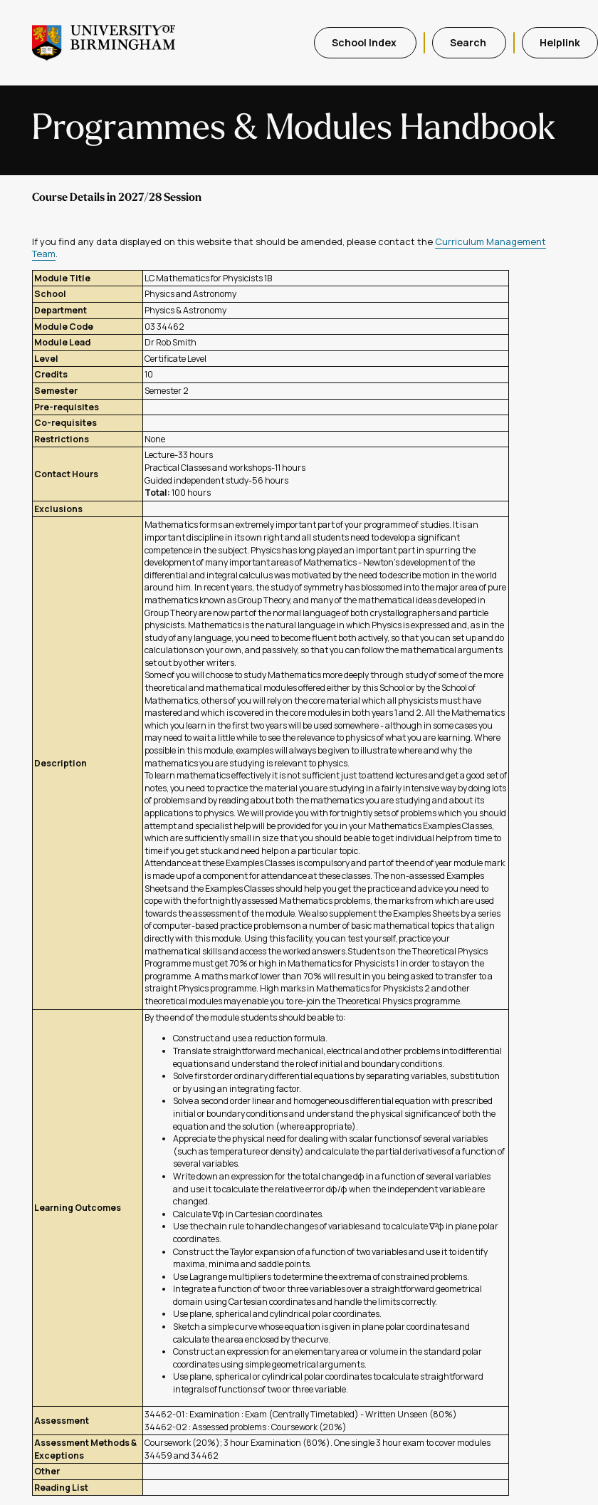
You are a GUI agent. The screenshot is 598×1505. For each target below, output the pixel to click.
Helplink (560, 42)
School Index (365, 42)
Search (469, 42)
